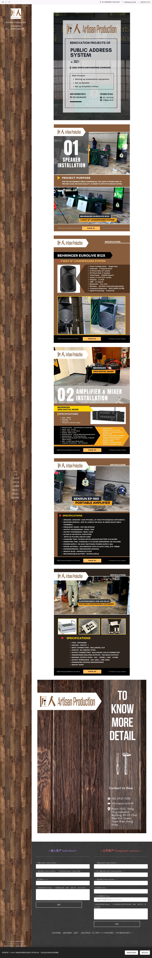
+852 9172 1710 (145, 2)
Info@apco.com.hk (130, 2)
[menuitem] (16, 474)
